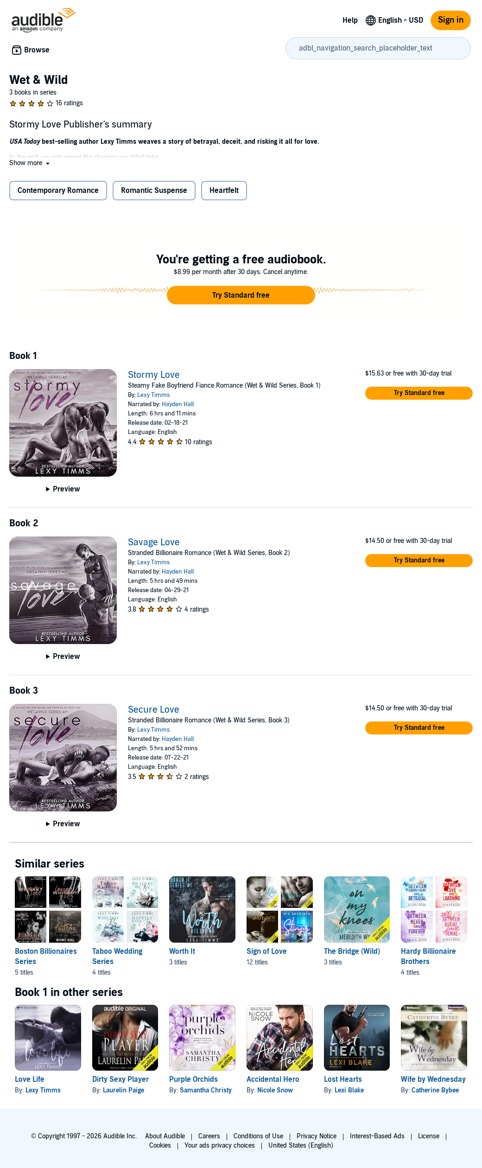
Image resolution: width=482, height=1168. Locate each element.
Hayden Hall (178, 404)
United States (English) (300, 1145)
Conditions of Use (258, 1136)
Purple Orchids (193, 1079)
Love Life (29, 1079)
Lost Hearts (343, 1079)
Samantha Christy (206, 1090)
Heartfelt (224, 190)
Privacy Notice (316, 1136)
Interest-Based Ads (377, 1136)
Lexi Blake (349, 1090)
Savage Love (154, 542)
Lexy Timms (153, 395)
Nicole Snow (275, 1090)
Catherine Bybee (435, 1090)
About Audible (165, 1136)
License (428, 1136)
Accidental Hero (273, 1079)
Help (350, 20)
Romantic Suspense (154, 190)
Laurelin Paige (123, 1090)
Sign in (450, 20)
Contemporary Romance (58, 190)
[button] (30, 163)
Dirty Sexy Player (120, 1079)
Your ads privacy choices (219, 1145)
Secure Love (153, 709)
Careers (209, 1136)
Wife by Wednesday (433, 1079)
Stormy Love (154, 375)
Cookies (160, 1145)
